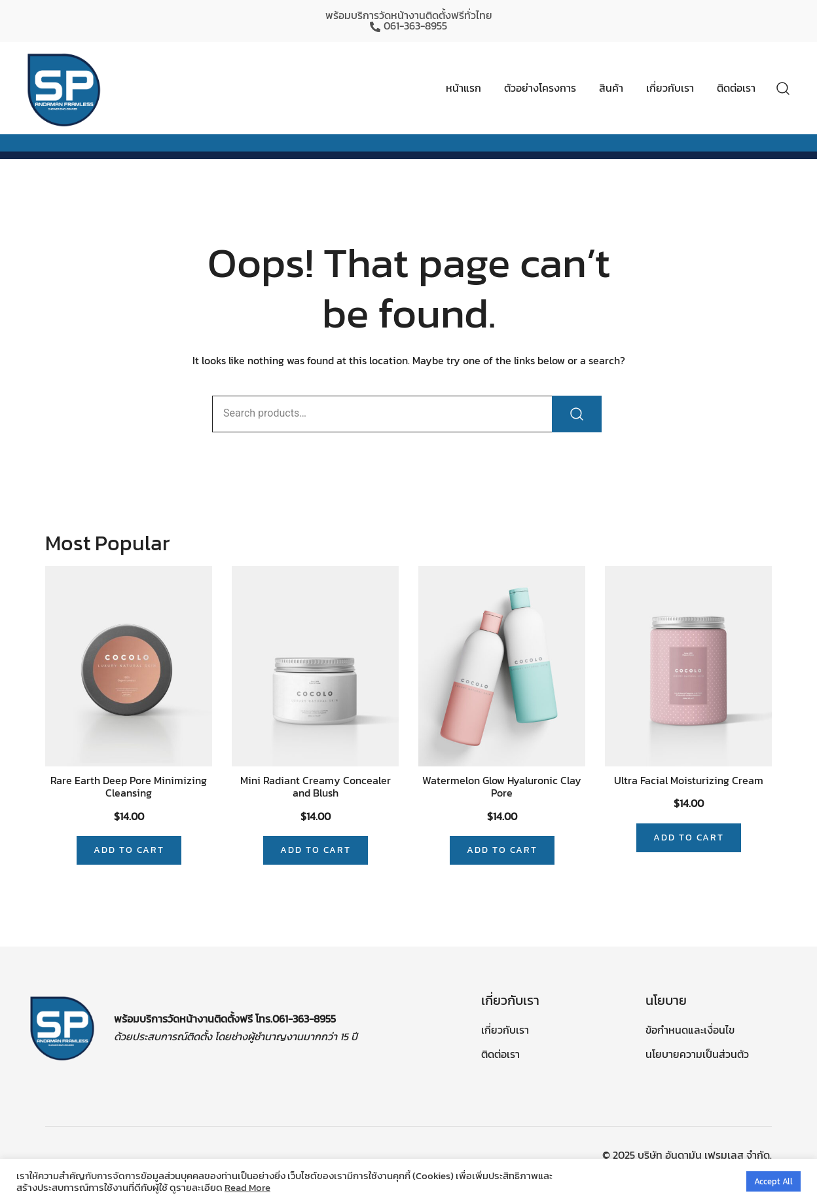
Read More (247, 1187)
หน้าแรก (463, 88)
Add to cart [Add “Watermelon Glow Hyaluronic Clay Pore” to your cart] (502, 850)
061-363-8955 (408, 26)
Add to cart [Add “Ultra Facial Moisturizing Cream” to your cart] (688, 837)
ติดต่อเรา (736, 88)
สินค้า (611, 88)
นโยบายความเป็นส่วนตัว (697, 1054)
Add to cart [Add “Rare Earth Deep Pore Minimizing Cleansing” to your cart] (129, 850)
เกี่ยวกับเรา (670, 88)
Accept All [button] (773, 1181)
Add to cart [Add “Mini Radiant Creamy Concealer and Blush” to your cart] (315, 850)
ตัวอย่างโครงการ (540, 88)
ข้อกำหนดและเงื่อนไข (690, 1030)
